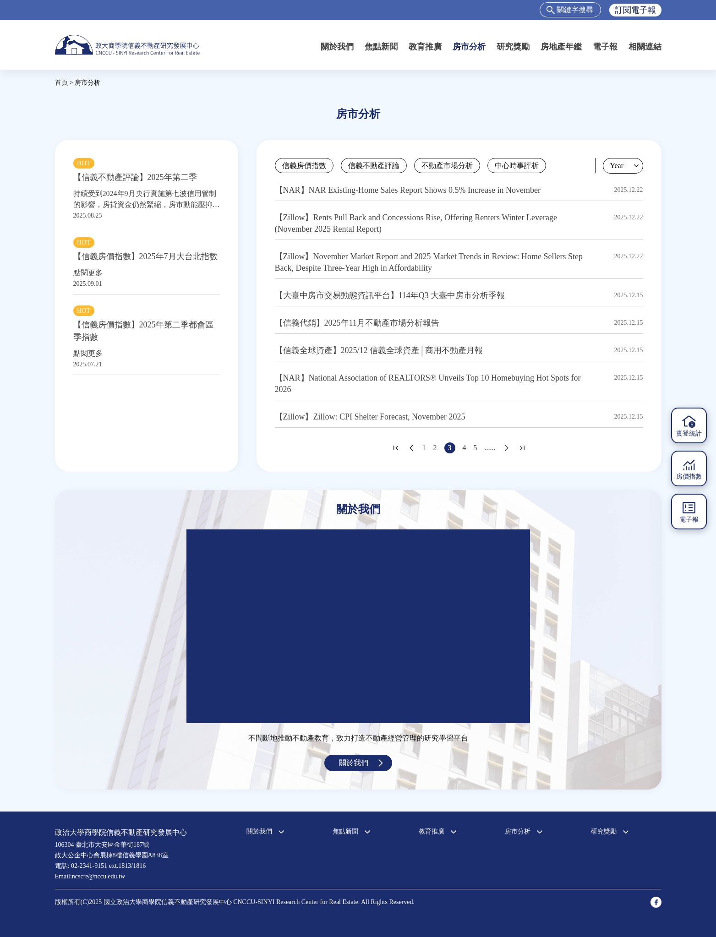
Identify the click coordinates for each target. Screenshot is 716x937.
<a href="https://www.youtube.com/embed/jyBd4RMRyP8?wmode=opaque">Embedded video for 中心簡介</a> (358, 626)
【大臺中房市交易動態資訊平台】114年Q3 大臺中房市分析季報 (390, 295)
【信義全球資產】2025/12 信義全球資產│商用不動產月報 (379, 350)
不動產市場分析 (447, 165)
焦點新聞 (381, 46)
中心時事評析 (517, 165)
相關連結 (645, 46)
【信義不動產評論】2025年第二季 (135, 177)
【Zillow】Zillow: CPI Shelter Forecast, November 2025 (370, 416)
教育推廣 (425, 46)
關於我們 (337, 46)
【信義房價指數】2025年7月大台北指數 (145, 256)
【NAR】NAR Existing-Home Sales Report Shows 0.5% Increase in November (408, 190)
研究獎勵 (513, 46)
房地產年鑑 (561, 46)
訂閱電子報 (635, 10)
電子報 (605, 46)
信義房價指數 (304, 165)
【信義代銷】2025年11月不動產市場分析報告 (357, 322)
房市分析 (469, 46)
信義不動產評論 (373, 165)
